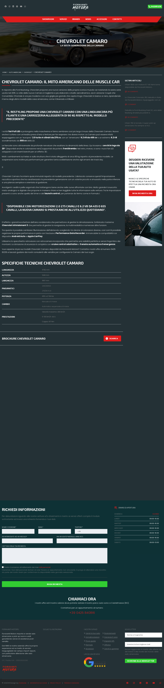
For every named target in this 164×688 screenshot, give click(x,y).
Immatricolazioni (92, 637)
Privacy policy (55, 683)
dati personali (44, 567)
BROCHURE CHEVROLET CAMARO (23, 338)
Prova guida (91, 641)
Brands (76, 19)
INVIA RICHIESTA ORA (142, 193)
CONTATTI (117, 19)
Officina (107, 645)
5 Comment (130, 130)
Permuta (89, 645)
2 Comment (130, 104)
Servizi (63, 19)
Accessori (102, 19)
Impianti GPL (109, 641)
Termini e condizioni (71, 683)
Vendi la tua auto (93, 633)
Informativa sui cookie (38, 683)
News (88, 19)
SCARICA (112, 338)
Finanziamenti (110, 633)
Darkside (22, 683)
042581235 (156, 6)
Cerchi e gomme (111, 649)
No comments (131, 92)
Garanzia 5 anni (110, 637)
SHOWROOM (48, 19)
